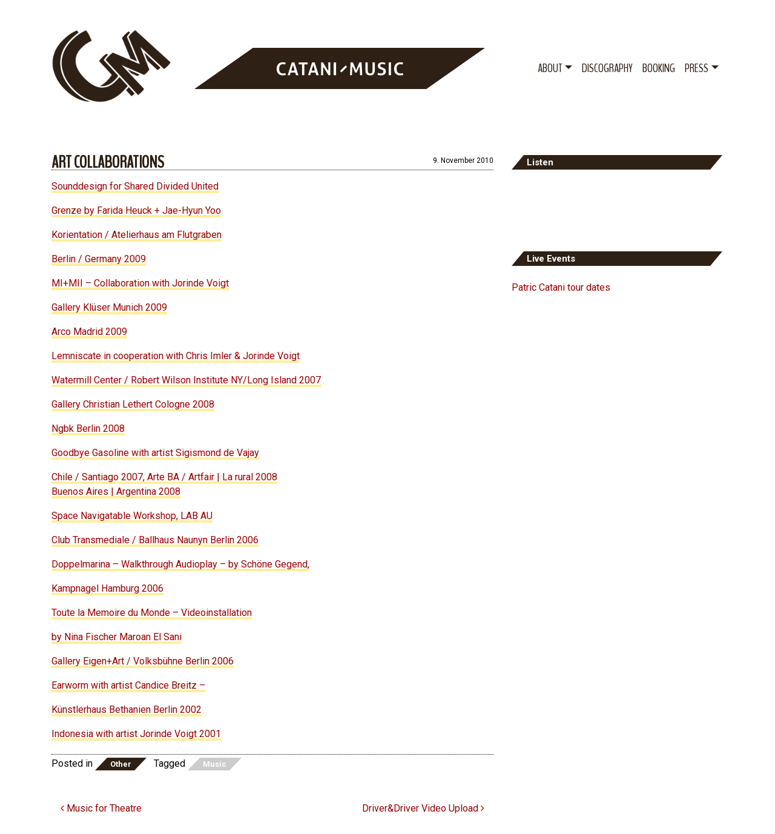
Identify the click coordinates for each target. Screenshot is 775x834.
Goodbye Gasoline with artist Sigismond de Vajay (155, 452)
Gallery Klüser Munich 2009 (109, 307)
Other (120, 764)
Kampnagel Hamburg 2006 (107, 588)
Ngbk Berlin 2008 (88, 428)
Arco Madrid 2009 (89, 331)
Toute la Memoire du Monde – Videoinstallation (151, 612)
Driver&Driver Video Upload (423, 808)
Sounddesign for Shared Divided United (135, 186)
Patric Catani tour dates (561, 287)
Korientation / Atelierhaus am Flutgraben (136, 234)
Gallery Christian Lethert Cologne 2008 (132, 404)
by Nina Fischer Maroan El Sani (116, 637)
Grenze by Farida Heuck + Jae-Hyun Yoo (136, 210)
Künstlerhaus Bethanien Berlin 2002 (126, 709)
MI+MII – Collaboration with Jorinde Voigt (140, 283)
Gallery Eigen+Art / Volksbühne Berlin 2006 (142, 661)
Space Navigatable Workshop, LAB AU (132, 515)
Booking (658, 68)
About (550, 68)
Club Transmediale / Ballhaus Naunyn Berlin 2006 (155, 540)
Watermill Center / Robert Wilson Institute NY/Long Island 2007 (186, 380)
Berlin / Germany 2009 (98, 259)
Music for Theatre (101, 808)
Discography (607, 68)
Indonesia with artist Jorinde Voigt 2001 (136, 734)
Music (214, 764)
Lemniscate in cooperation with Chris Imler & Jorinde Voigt (175, 356)
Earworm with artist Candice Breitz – (128, 685)
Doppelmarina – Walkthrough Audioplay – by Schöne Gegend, (180, 564)
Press (696, 68)
